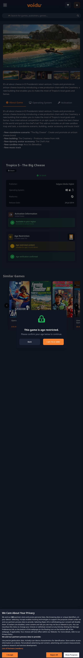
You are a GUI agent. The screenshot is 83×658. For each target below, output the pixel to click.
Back (30, 342)
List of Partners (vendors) (12, 650)
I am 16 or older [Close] (53, 342)
